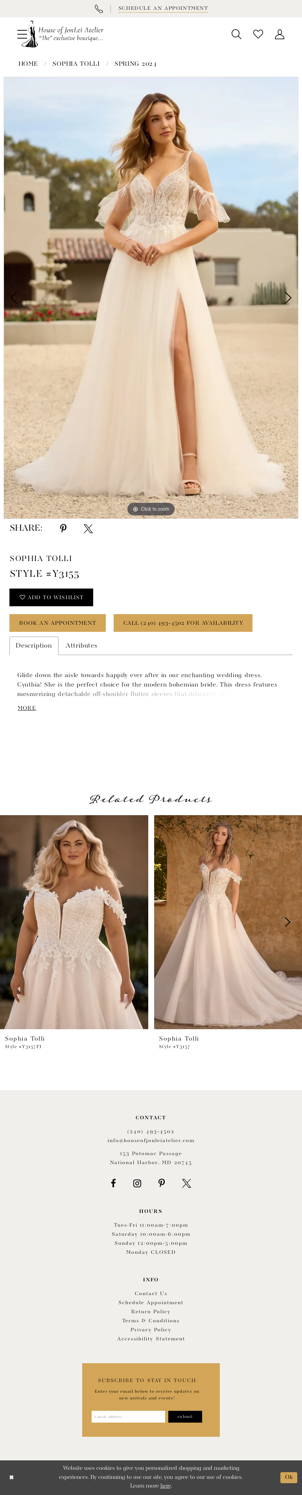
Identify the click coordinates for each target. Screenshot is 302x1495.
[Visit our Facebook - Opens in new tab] (113, 1183)
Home (28, 64)
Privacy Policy (151, 1330)
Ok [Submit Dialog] (289, 1477)
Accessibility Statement (151, 1339)
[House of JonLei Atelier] (62, 34)
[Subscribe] (185, 1417)
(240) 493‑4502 (151, 1132)
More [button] (27, 708)
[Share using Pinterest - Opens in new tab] (63, 529)
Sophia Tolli (75, 64)
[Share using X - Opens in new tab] (88, 529)
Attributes (82, 646)
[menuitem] (236, 34)
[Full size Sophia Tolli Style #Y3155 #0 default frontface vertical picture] (151, 298)
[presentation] (74, 922)
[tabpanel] (151, 298)
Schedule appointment (151, 1303)
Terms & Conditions (151, 1321)
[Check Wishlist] (258, 34)
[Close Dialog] (11, 1478)
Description (34, 646)
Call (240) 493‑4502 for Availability (183, 623)
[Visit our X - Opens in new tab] (186, 1183)
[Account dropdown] (280, 34)
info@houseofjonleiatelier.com (151, 1141)
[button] (236, 34)
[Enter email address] (128, 1417)
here (165, 1486)
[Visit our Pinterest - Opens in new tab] (161, 1183)
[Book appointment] (162, 8)
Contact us (151, 1294)
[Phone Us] (98, 8)
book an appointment (58, 623)
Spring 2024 (135, 64)
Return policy (151, 1312)
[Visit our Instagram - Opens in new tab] (137, 1183)
